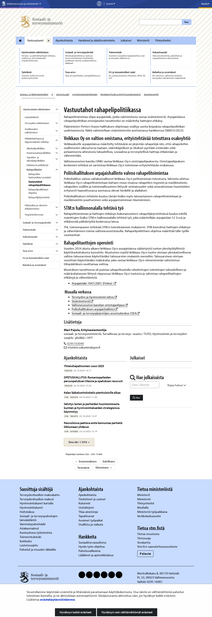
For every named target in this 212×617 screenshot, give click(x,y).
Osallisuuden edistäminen (31, 130)
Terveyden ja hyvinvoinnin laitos (94, 297)
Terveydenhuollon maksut (37, 499)
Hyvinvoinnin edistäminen (84, 94)
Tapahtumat (86, 516)
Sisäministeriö (82, 301)
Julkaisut (125, 40)
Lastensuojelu (29, 545)
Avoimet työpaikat (91, 520)
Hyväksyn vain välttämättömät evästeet (127, 612)
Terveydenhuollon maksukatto (40, 495)
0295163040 (75, 343)
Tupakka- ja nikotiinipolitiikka (36, 159)
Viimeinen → (103, 467)
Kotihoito (26, 541)
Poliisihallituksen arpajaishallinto (95, 309)
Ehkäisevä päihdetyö (37, 165)
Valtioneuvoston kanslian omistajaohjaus (100, 305)
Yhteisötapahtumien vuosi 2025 (84, 366)
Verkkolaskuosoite (149, 516)
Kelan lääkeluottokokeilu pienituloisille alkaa (92, 392)
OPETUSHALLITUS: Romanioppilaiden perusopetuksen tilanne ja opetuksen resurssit (93, 379)
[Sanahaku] (144, 384)
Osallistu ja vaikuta (91, 524)
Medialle (143, 507)
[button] (79, 442)
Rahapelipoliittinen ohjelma (38, 191)
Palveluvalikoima (89, 551)
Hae (186, 21)
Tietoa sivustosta (148, 534)
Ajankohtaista (64, 40)
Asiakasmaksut (29, 528)
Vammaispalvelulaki (33, 524)
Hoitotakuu (27, 512)
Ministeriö (143, 40)
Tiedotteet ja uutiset (92, 499)
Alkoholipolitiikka (36, 148)
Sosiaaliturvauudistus (92, 542)
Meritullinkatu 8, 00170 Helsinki (158, 573)
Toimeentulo (29, 229)
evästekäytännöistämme (57, 599)
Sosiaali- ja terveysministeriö (34, 94)
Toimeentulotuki (31, 537)
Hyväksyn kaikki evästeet (76, 612)
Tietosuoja (144, 538)
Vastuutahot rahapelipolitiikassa (39, 183)
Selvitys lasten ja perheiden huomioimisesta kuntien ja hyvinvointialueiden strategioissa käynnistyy (92, 407)
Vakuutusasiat (30, 236)
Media (205, 3)
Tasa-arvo (28, 251)
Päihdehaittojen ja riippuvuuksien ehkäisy (120, 94)
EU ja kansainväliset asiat (36, 258)
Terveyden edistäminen (37, 123)
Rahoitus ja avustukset (34, 265)
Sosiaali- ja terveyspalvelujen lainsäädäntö (39, 518)
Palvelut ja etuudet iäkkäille (38, 549)
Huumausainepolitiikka (39, 153)
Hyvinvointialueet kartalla (37, 503)
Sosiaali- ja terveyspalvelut (37, 222)
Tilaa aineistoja (88, 512)
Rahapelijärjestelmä (39, 197)
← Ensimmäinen (86, 461)
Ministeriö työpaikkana (152, 512)
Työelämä (28, 243)
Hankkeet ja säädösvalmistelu (96, 40)
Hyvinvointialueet (32, 507)
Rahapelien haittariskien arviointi (39, 175)
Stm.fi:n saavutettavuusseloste (157, 546)
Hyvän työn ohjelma (92, 546)
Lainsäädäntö (32, 117)
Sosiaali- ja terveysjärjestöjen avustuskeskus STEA (106, 313)
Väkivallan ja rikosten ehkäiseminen (36, 207)
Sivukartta (143, 542)
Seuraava (83, 467)
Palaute (145, 553)
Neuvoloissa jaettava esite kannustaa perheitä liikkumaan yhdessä (93, 424)
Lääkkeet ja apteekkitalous (96, 555)
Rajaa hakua (176, 385)
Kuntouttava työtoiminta (36, 532)
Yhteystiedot (163, 40)
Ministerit (144, 495)
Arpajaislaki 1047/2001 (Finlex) (94, 283)
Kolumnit (85, 503)
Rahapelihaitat (151, 94)
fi (52, 94)
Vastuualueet (35, 40)
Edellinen (109, 461)
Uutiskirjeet (87, 507)
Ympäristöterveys (34, 214)
